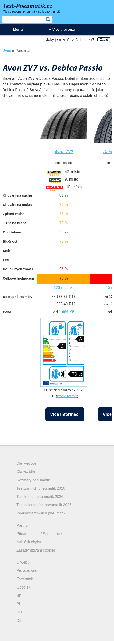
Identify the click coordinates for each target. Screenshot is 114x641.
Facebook (24, 579)
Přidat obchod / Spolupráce (39, 534)
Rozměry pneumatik (33, 480)
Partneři (23, 525)
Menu (18, 29)
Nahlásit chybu (28, 542)
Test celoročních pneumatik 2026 (43, 505)
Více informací (65, 414)
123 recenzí (64, 287)
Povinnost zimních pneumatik (40, 513)
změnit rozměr (67, 396)
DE (19, 621)
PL (18, 604)
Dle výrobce (26, 463)
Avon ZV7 (64, 151)
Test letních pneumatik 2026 (39, 497)
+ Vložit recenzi (62, 29)
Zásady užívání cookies (36, 550)
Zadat (104, 39)
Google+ (23, 587)
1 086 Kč (66, 312)
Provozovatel (27, 571)
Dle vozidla (25, 472)
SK (18, 596)
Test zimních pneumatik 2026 (40, 488)
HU (19, 612)
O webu (22, 562)
